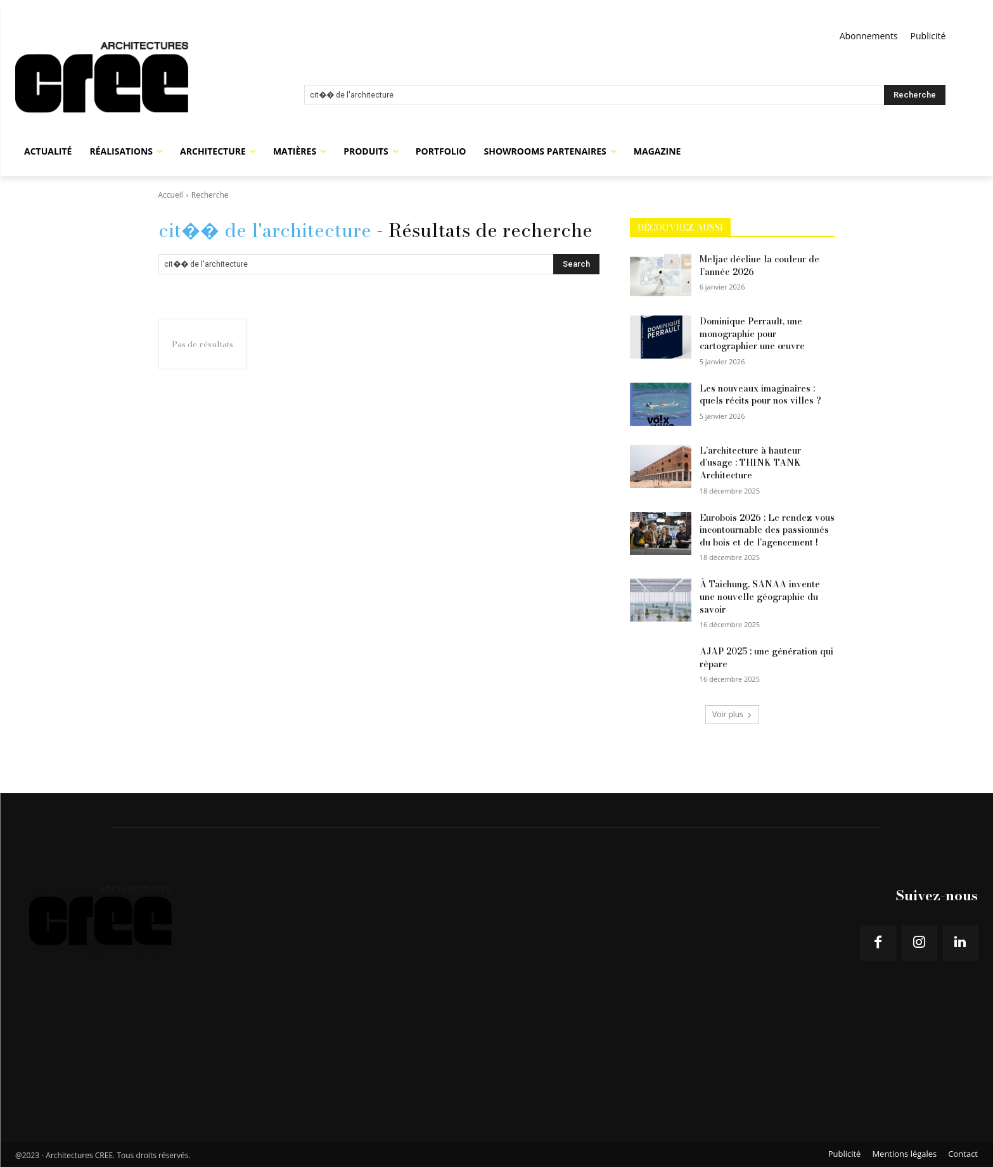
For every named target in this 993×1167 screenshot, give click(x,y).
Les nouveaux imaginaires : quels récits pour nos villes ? (760, 394)
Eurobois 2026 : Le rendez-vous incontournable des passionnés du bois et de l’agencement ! (767, 530)
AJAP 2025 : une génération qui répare (766, 657)
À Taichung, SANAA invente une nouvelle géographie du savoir (760, 596)
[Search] (914, 95)
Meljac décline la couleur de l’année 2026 (759, 265)
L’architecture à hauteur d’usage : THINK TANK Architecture (750, 462)
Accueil (170, 194)
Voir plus (732, 714)
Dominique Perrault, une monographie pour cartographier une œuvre (752, 333)
